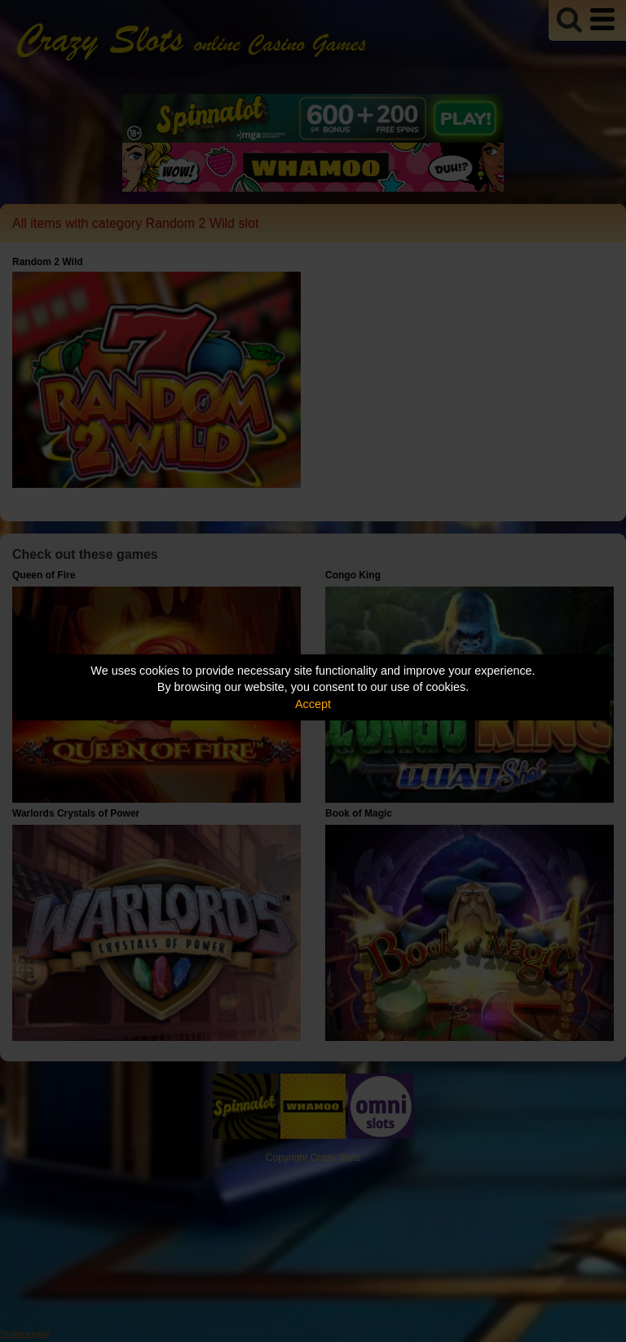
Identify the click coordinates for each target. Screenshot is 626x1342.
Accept (313, 704)
